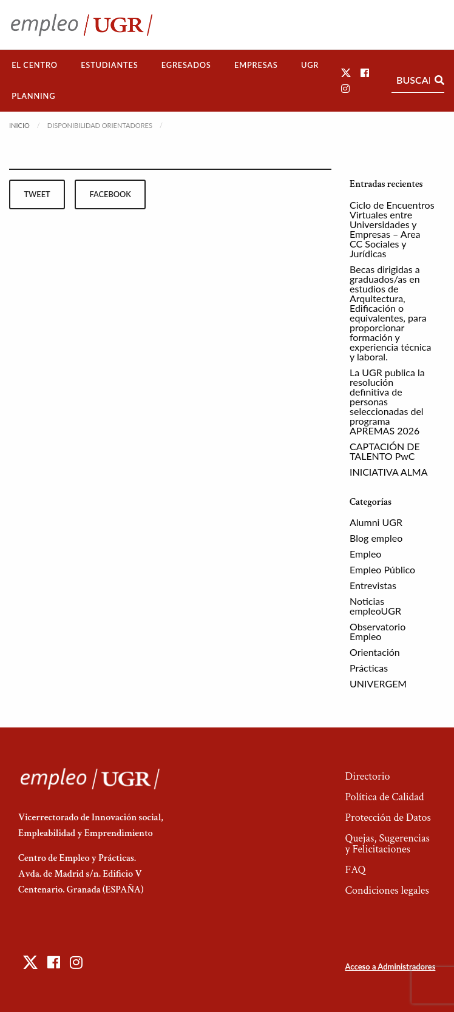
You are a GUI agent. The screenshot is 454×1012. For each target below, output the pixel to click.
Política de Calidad (384, 797)
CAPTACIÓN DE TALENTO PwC (385, 451)
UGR (310, 65)
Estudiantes (109, 65)
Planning (33, 96)
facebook (110, 194)
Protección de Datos (387, 818)
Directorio (367, 776)
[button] (346, 72)
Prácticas (369, 667)
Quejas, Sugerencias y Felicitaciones (387, 843)
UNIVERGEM (378, 683)
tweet (37, 194)
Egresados (186, 65)
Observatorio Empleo (377, 631)
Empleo (365, 553)
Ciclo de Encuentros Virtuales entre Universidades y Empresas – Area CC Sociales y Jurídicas (392, 229)
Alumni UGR (376, 522)
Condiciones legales (387, 890)
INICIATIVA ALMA (389, 471)
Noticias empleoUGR (375, 605)
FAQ (355, 870)
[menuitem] (34, 65)
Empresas (256, 65)
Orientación (375, 652)
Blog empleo (376, 538)
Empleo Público (382, 569)
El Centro (35, 65)
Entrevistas (373, 585)
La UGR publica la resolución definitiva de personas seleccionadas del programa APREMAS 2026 (387, 401)
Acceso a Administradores (390, 966)
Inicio (19, 125)
